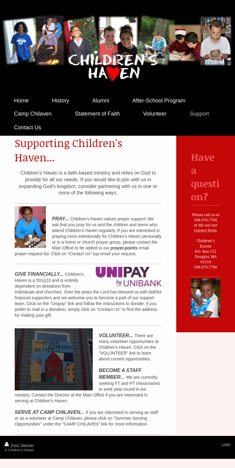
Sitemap (27, 445)
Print (12, 445)
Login (226, 444)
